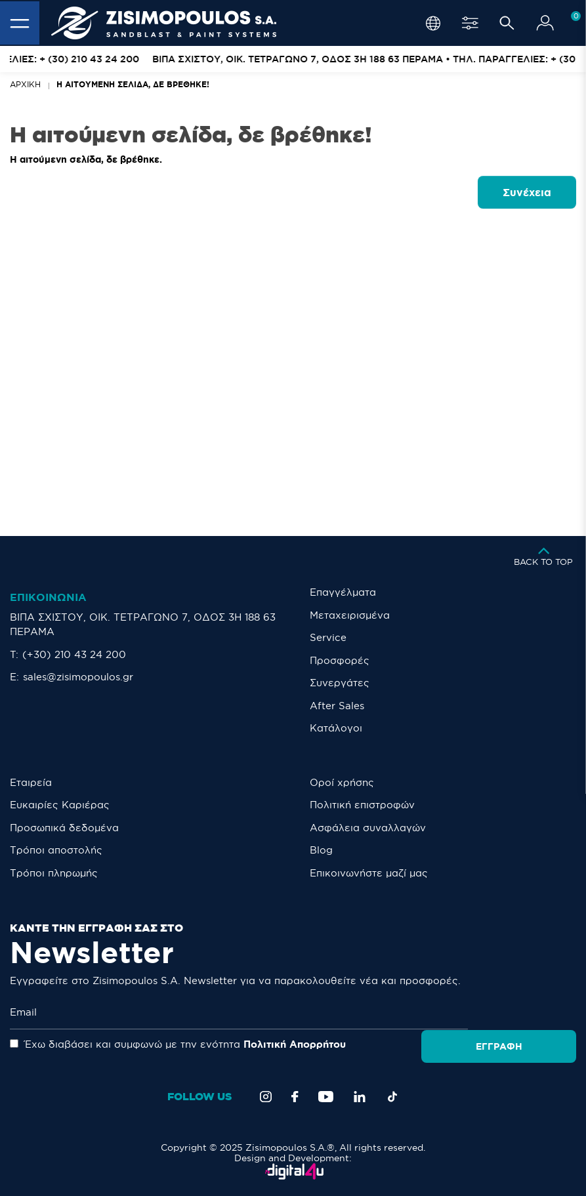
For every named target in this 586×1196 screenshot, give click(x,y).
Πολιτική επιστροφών (362, 804)
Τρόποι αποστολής (56, 850)
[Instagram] (266, 1096)
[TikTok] (392, 1096)
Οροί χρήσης (342, 782)
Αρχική (25, 84)
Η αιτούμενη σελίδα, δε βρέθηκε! (132, 84)
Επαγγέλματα (343, 592)
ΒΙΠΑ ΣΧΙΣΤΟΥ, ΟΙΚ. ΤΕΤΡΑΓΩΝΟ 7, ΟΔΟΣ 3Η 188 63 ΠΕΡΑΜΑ (143, 624)
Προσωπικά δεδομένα (64, 827)
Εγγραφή (528, 1013)
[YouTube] (325, 1096)
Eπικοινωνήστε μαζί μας (369, 872)
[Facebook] (294, 1096)
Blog (321, 850)
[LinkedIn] (359, 1096)
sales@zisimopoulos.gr (78, 676)
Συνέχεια (527, 192)
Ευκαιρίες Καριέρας (60, 804)
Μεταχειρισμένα (350, 615)
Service (328, 637)
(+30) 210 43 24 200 (74, 654)
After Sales (337, 705)
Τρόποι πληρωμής (54, 872)
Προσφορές (339, 660)
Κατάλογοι (336, 727)
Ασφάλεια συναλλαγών (368, 827)
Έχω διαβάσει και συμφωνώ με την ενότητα (178, 1044)
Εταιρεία (31, 782)
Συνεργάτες (339, 682)
